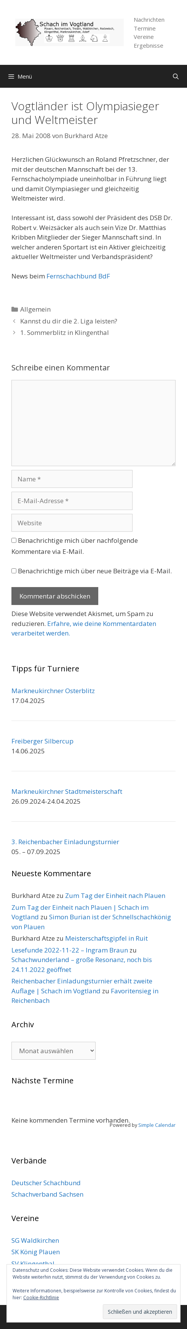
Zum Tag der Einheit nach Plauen (115, 895)
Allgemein (35, 309)
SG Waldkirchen (35, 1240)
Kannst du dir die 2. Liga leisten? (68, 321)
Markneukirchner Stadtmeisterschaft (66, 791)
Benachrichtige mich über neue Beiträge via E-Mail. (95, 570)
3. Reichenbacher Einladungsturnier (65, 841)
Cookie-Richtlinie (41, 1297)
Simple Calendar (157, 1124)
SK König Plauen (35, 1251)
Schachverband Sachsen (47, 1194)
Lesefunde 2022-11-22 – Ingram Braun (69, 950)
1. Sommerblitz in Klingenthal (64, 332)
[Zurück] (27, 1107)
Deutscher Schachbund (46, 1182)
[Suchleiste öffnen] (176, 76)
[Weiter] (159, 1107)
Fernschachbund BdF (78, 276)
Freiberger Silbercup (42, 741)
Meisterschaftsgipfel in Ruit (106, 938)
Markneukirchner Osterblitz (53, 690)
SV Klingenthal (32, 1263)
